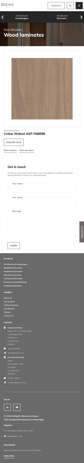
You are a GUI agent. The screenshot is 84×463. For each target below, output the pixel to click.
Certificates (9, 308)
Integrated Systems (12, 286)
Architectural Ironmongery (16, 264)
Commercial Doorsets (13, 278)
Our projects (9, 301)
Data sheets (10, 150)
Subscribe (9, 455)
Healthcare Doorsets (13, 271)
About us (8, 298)
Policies (7, 312)
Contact (56, 5)
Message (16, 211)
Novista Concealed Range (15, 282)
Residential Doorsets (13, 268)
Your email (17, 197)
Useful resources (11, 305)
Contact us (9, 316)
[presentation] (2, 17)
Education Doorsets (12, 275)
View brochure (26, 150)
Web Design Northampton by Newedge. (24, 419)
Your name (17, 183)
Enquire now (13, 142)
